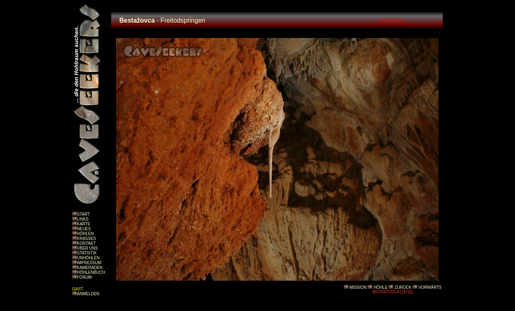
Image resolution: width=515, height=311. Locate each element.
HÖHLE (380, 287)
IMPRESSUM (89, 263)
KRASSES (86, 238)
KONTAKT (86, 243)
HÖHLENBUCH (91, 272)
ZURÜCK (403, 287)
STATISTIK (87, 253)
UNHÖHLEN (88, 258)
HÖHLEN (85, 233)
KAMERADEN (89, 267)
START (83, 214)
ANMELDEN (88, 294)
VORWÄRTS (429, 287)
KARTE (83, 224)
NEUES (84, 229)
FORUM (84, 277)
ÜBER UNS (87, 248)
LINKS (83, 219)
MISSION (357, 287)
